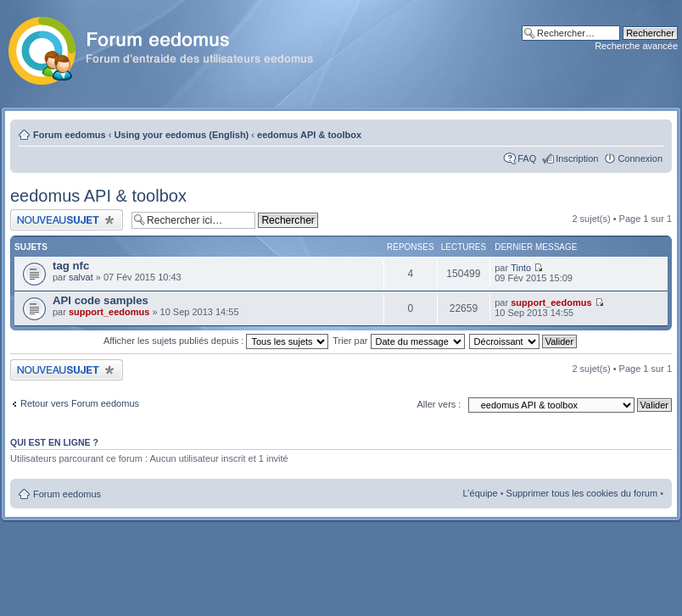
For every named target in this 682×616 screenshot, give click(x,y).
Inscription (577, 158)
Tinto (521, 268)
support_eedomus (109, 312)
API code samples (100, 300)
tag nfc (71, 265)
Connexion (640, 158)
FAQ (526, 158)
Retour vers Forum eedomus (79, 403)
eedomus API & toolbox (309, 135)
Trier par (398, 341)
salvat (81, 277)
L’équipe (480, 493)
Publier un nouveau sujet (66, 219)
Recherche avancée (636, 46)
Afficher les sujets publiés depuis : (216, 341)
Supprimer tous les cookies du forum (582, 493)
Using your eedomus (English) (181, 135)
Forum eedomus (69, 135)
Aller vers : (438, 404)
